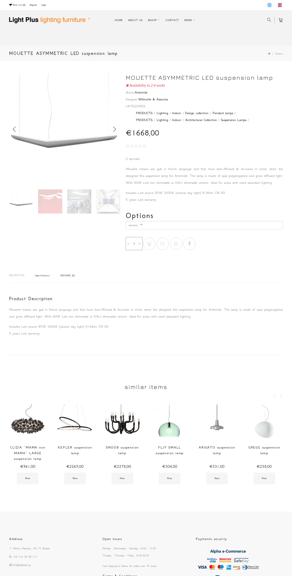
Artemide (141, 92)
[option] (64, 129)
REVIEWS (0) (67, 275)
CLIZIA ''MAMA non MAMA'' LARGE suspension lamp (27, 453)
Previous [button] (14, 129)
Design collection (196, 113)
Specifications (42, 275)
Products (279, 53)
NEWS (188, 20)
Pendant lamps (223, 113)
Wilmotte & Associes (153, 99)
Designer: (132, 99)
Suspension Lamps (233, 120)
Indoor (176, 113)
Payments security (211, 539)
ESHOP (152, 20)
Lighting (162, 113)
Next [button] (115, 129)
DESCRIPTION (17, 275)
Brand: (130, 92)
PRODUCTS (144, 113)
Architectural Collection (201, 120)
